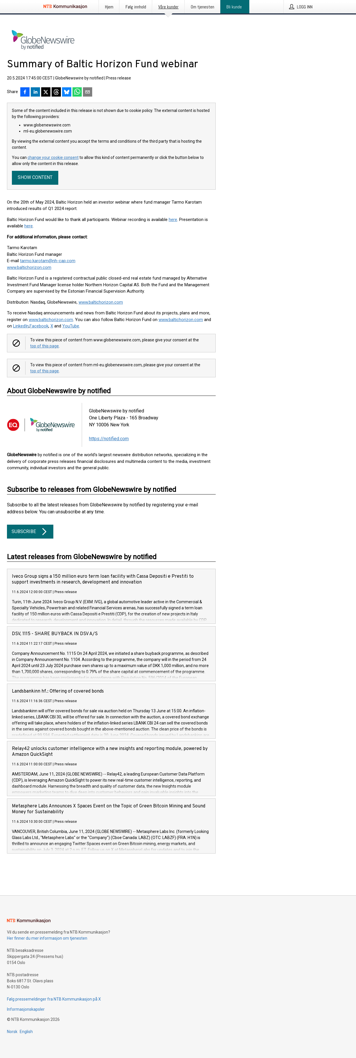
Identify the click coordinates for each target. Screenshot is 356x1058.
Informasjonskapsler (26, 1009)
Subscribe (30, 531)
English (26, 1031)
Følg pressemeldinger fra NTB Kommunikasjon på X (54, 999)
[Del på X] (45, 92)
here (173, 219)
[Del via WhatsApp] (77, 92)
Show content (35, 177)
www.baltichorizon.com (101, 302)
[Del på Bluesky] (66, 92)
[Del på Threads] (56, 92)
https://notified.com (109, 438)
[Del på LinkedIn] (35, 92)
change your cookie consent (53, 157)
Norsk (12, 1031)
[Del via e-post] (87, 92)
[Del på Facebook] (25, 92)
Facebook (39, 326)
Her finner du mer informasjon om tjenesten (47, 938)
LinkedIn (21, 326)
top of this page (44, 346)
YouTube (70, 326)
